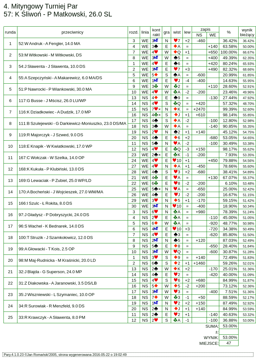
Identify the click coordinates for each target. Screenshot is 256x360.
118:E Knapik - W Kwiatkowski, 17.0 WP (56, 146)
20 (133, 137)
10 (133, 92)
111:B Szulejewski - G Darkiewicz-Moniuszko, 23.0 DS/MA (72, 123)
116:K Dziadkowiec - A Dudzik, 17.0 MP (55, 112)
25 (133, 189)
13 (133, 97)
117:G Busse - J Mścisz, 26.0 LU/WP (52, 100)
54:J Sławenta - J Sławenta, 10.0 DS (52, 66)
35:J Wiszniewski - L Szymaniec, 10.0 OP (56, 294)
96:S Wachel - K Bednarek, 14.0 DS (51, 226)
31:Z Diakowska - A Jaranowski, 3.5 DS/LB (58, 283)
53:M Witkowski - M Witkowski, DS (50, 55)
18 (133, 126)
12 (133, 149)
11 (133, 143)
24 (133, 160)
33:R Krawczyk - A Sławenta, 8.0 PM (52, 317)
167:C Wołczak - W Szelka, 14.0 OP (52, 157)
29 (133, 200)
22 (133, 183)
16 (133, 115)
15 (133, 109)
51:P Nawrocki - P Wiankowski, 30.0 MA (55, 89)
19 (133, 132)
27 (133, 166)
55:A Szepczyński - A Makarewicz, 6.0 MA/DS (60, 77)
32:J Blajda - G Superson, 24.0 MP (50, 271)
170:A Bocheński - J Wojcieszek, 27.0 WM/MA (61, 192)
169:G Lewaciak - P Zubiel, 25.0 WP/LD (55, 180)
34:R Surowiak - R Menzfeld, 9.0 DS (52, 306)
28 (133, 172)
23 (133, 154)
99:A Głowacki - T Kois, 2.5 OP (46, 249)
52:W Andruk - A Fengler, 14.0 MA (49, 43)
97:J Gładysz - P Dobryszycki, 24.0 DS (54, 214)
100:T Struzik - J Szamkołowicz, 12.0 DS (56, 237)
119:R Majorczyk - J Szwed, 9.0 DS (51, 134)
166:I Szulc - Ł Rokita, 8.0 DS (45, 203)
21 (133, 177)
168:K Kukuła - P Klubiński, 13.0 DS (51, 169)
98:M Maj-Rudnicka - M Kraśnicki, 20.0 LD (57, 260)
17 (133, 120)
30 (133, 206)
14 (133, 103)
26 (133, 194)
